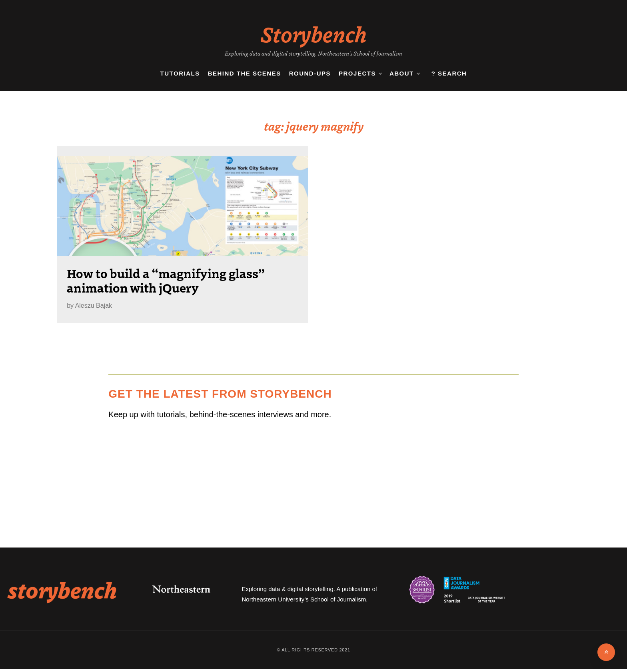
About (404, 74)
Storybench (314, 34)
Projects (360, 74)
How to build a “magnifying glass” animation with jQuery (166, 280)
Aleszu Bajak (93, 305)
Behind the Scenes (244, 73)
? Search (449, 73)
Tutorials (180, 73)
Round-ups (310, 73)
